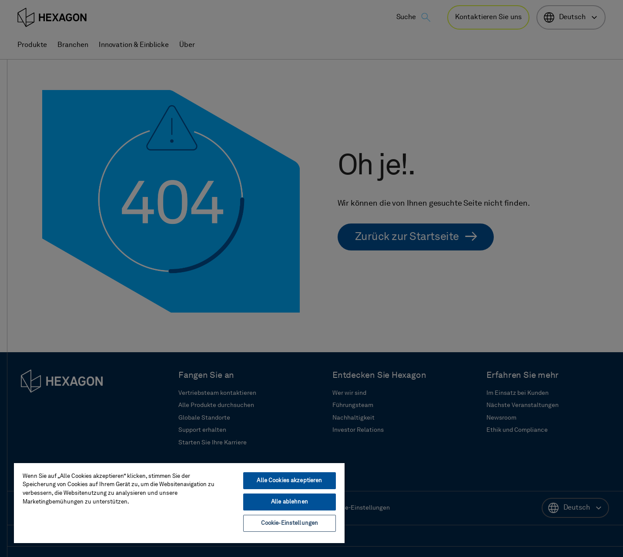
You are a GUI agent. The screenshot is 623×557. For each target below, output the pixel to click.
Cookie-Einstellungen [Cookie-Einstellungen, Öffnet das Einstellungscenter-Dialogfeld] (289, 523)
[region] (179, 502)
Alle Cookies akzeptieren (289, 481)
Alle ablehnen (289, 502)
